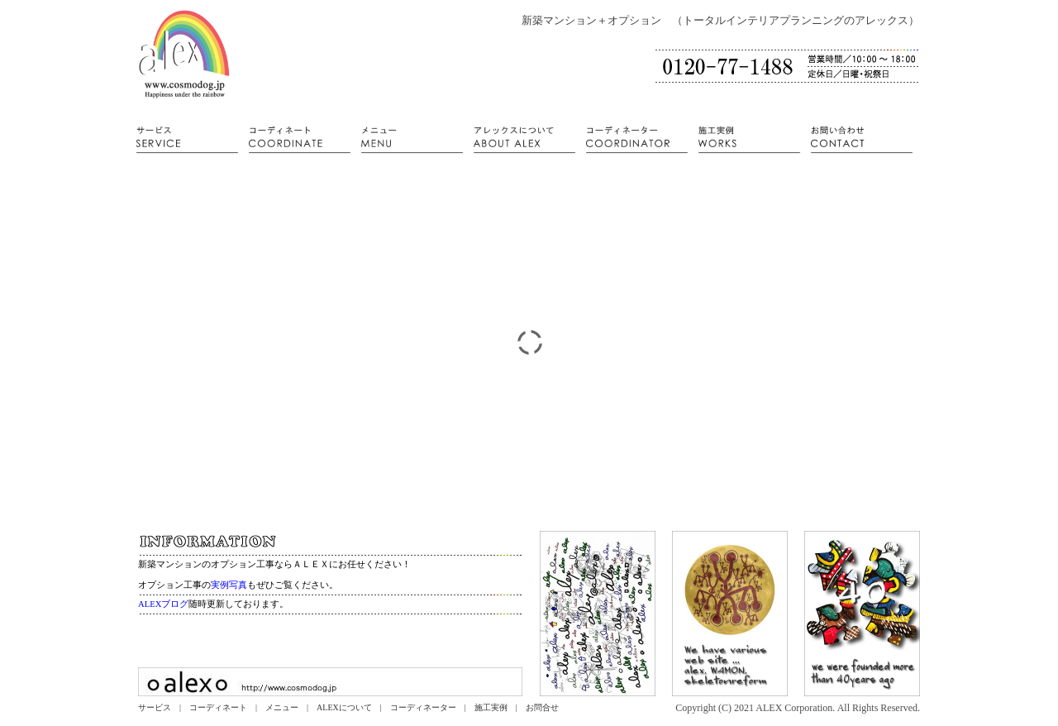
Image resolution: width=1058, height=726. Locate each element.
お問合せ (542, 707)
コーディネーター (423, 707)
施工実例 (491, 707)
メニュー (281, 707)
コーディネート (218, 707)
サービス (154, 707)
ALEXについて (344, 707)
